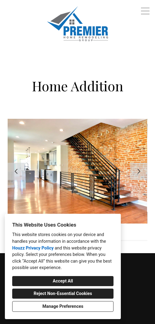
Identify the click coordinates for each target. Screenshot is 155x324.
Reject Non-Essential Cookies (63, 293)
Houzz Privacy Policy (33, 248)
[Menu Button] (145, 11)
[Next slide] (138, 171)
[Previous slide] (16, 171)
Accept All (63, 281)
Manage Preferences (62, 306)
